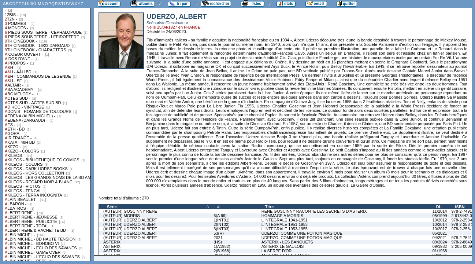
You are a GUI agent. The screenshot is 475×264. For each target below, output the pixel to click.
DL (439, 207)
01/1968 (440, 251)
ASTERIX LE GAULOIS (282, 246)
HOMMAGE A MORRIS (282, 215)
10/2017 (440, 229)
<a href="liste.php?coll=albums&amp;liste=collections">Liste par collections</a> (47, 130)
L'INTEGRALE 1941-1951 (284, 220)
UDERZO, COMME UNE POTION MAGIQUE (301, 237)
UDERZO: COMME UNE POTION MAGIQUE (301, 233)
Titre (269, 207)
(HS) (218, 242)
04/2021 (440, 237)
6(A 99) (220, 215)
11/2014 (440, 211)
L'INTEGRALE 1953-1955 (284, 229)
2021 (218, 237)
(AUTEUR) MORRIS (121, 215)
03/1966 (440, 255)
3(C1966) (222, 255)
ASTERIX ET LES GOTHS (285, 255)
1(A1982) (222, 246)
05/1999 (440, 215)
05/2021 (440, 233)
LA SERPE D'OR (276, 251)
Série (112, 207)
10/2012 (440, 220)
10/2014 (440, 224)
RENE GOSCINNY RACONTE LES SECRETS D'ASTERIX (314, 211)
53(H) (219, 233)
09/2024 (440, 242)
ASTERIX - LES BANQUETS (287, 242)
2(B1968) (222, 251)
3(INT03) (221, 229)
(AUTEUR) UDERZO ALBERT (130, 220)
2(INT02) (221, 224)
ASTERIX (111, 242)
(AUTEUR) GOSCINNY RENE (130, 211)
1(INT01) (221, 220)
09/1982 (440, 246)
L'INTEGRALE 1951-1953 (284, 224)
